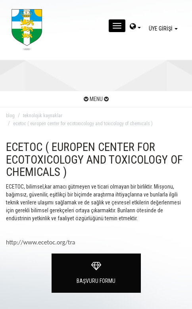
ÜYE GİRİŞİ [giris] (164, 28)
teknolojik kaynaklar (42, 115)
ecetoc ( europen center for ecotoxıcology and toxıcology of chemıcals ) (83, 123)
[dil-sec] (135, 27)
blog (10, 115)
